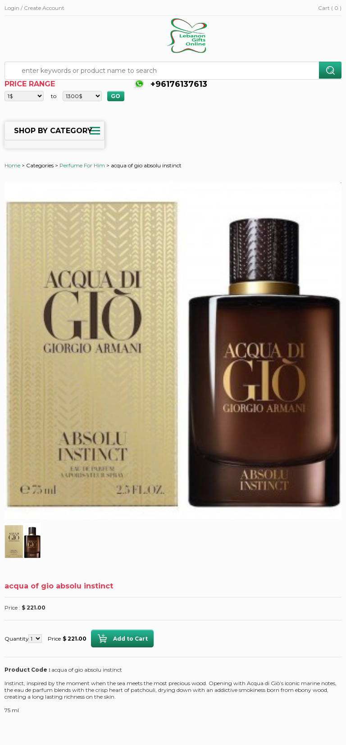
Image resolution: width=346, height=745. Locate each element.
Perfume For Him (82, 165)
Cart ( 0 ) (329, 7)
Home (12, 165)
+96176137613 (177, 84)
